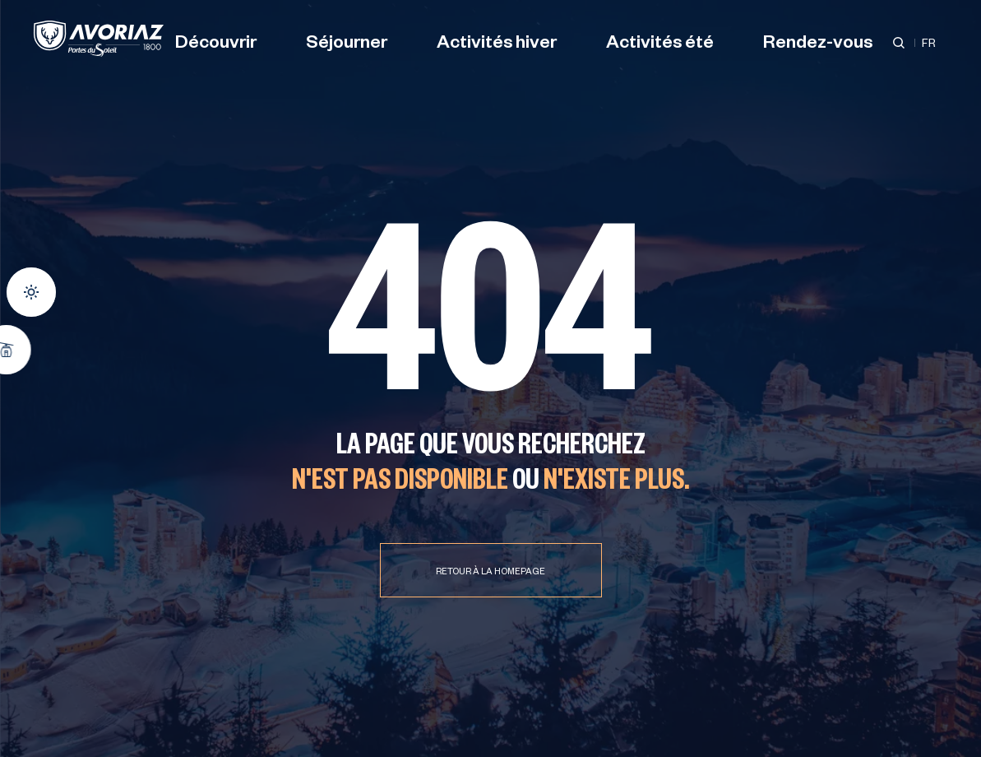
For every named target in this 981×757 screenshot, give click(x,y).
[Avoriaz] (98, 39)
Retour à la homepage (490, 573)
